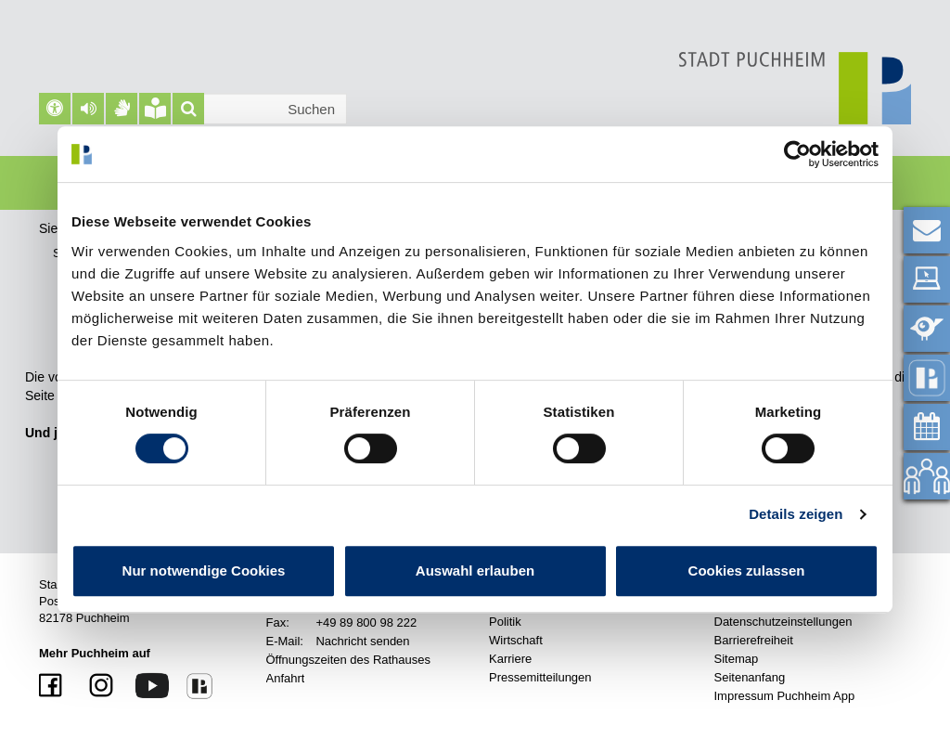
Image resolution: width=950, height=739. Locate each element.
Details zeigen (795, 514)
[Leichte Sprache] (155, 108)
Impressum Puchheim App (784, 696)
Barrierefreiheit (753, 640)
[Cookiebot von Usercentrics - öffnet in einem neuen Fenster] (797, 154)
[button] (88, 108)
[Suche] (188, 108)
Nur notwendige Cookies (204, 570)
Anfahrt (285, 678)
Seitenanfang (750, 677)
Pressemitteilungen (540, 677)
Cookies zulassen (746, 570)
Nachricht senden (362, 641)
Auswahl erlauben (475, 570)
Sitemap (736, 659)
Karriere (510, 659)
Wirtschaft (516, 640)
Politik (505, 622)
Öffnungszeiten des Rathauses (348, 660)
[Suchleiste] (260, 108)
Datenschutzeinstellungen (783, 622)
